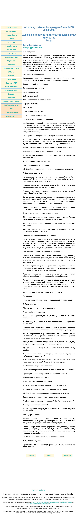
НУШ (11, 109)
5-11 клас (11, 72)
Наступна (67, 455)
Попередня (31, 455)
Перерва (11, 94)
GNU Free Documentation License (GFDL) (38, 504)
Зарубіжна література (11, 105)
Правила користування (11, 101)
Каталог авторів (11, 28)
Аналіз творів (11, 53)
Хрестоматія (11, 50)
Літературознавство (32, 47)
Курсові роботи (38, 490)
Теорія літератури (11, 57)
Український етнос (11, 90)
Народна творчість (11, 87)
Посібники (11, 64)
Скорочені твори (11, 35)
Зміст (49, 455)
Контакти (11, 98)
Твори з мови (11, 79)
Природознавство (11, 112)
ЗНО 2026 (11, 42)
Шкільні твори (11, 31)
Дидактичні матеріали (11, 68)
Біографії (11, 76)
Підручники (11, 61)
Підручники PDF (11, 83)
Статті (11, 39)
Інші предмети (11, 116)
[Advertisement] (38, 12)
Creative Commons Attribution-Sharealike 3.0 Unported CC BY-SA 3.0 (51, 502)
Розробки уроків (11, 46)
